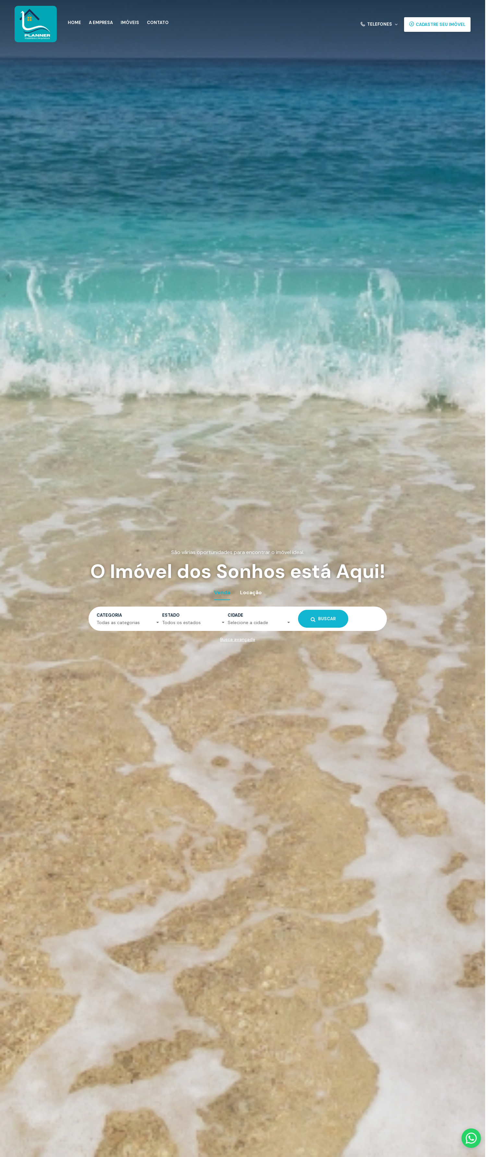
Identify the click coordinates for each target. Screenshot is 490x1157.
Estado (171, 615)
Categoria (109, 615)
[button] (379, 24)
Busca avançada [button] (237, 639)
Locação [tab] (251, 592)
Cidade (235, 615)
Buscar (323, 619)
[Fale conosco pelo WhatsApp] (471, 1138)
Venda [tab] (222, 592)
